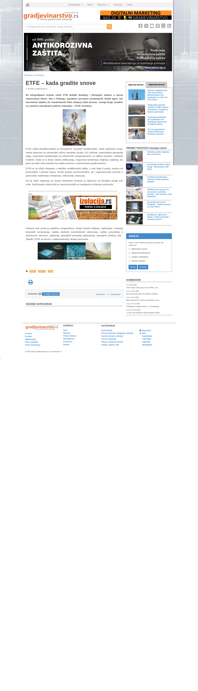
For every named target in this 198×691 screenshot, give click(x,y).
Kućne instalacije (108, 339)
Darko (128, 291)
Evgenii (129, 304)
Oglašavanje (30, 339)
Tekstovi (40, 75)
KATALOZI (118, 5)
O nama (28, 333)
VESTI (90, 5)
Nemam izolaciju (138, 261)
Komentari (133, 280)
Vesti (65, 330)
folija (50, 271)
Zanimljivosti (68, 339)
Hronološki (100, 294)
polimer (42, 271)
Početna (28, 75)
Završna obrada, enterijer (112, 336)
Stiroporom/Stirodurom (141, 253)
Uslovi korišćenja (32, 345)
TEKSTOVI (103, 5)
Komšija (129, 310)
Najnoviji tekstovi (136, 85)
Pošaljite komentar (51, 294)
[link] (60, 16)
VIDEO (130, 5)
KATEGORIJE (75, 5)
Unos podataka (31, 342)
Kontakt (28, 336)
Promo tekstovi (69, 336)
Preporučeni (115, 294)
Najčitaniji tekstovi (157, 85)
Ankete (66, 345)
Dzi (127, 285)
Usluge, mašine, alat (110, 345)
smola (32, 271)
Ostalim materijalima (140, 257)
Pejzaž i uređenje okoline (112, 342)
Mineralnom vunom (139, 249)
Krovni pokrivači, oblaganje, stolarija (117, 333)
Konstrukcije (107, 330)
